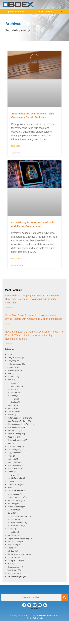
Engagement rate (15, 453)
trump (10, 563)
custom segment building (18, 418)
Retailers (14, 402)
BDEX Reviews (34, 609)
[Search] (64, 597)
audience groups (14, 364)
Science (11, 548)
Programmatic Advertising (18, 538)
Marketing (12, 503)
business (11, 405)
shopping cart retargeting (18, 554)
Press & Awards (17, 522)
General (11, 472)
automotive (12, 367)
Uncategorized (13, 567)
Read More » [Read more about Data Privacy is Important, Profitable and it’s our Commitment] (16, 259)
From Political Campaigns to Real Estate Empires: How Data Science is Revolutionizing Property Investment (33, 299)
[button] (64, 4)
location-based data (16, 497)
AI (8, 354)
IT (8, 487)
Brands (13, 389)
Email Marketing (14, 446)
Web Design (12, 570)
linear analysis (13, 494)
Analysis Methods (15, 357)
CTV (15, 399)
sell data (11, 551)
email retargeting (15, 449)
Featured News (14, 465)
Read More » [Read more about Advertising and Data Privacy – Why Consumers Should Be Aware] (16, 146)
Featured (14, 392)
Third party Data (14, 560)
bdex (10, 373)
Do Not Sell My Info (35, 618)
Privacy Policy (52, 615)
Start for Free (45, 11)
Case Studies (13, 411)
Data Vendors (13, 430)
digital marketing (14, 434)
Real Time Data (14, 541)
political (14, 532)
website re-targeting (16, 576)
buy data (11, 408)
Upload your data (16, 11)
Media (13, 395)
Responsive (12, 544)
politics (10, 529)
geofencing (12, 475)
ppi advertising (14, 535)
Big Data (11, 376)
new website (13, 510)
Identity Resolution (15, 478)
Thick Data (12, 557)
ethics (10, 456)
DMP (9, 443)
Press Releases (17, 525)
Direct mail (12, 437)
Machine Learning (15, 500)
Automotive (15, 386)
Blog (9, 379)
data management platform (19, 424)
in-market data (14, 481)
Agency (14, 383)
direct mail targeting (16, 440)
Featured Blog (13, 462)
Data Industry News (19, 516)
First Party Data (14, 468)
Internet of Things (15, 484)
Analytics (11, 360)
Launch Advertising (15, 491)
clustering (12, 414)
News (10, 513)
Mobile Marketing (15, 506)
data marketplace (15, 427)
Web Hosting (13, 573)
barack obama (13, 370)
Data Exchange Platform (17, 421)
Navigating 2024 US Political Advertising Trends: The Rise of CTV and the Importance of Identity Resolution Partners (34, 335)
